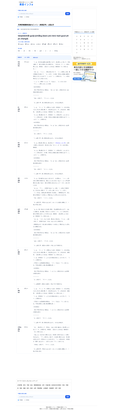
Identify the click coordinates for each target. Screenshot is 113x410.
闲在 (63, 385)
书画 (28, 385)
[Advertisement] (66, 3)
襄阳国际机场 (37, 385)
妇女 (31, 385)
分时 (43, 385)
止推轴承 (45, 388)
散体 (31, 388)
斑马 (24, 385)
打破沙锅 (48, 385)
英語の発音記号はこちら (78, 57)
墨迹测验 (39, 388)
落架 (21, 388)
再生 (19, 65)
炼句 (28, 388)
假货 (60, 388)
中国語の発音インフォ (62, 407)
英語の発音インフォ (50, 407)
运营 (35, 388)
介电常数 (19, 385)
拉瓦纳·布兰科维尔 (56, 385)
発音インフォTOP (44, 408)
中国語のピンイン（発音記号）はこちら (81, 58)
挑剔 (24, 388)
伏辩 (56, 388)
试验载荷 (51, 388)
